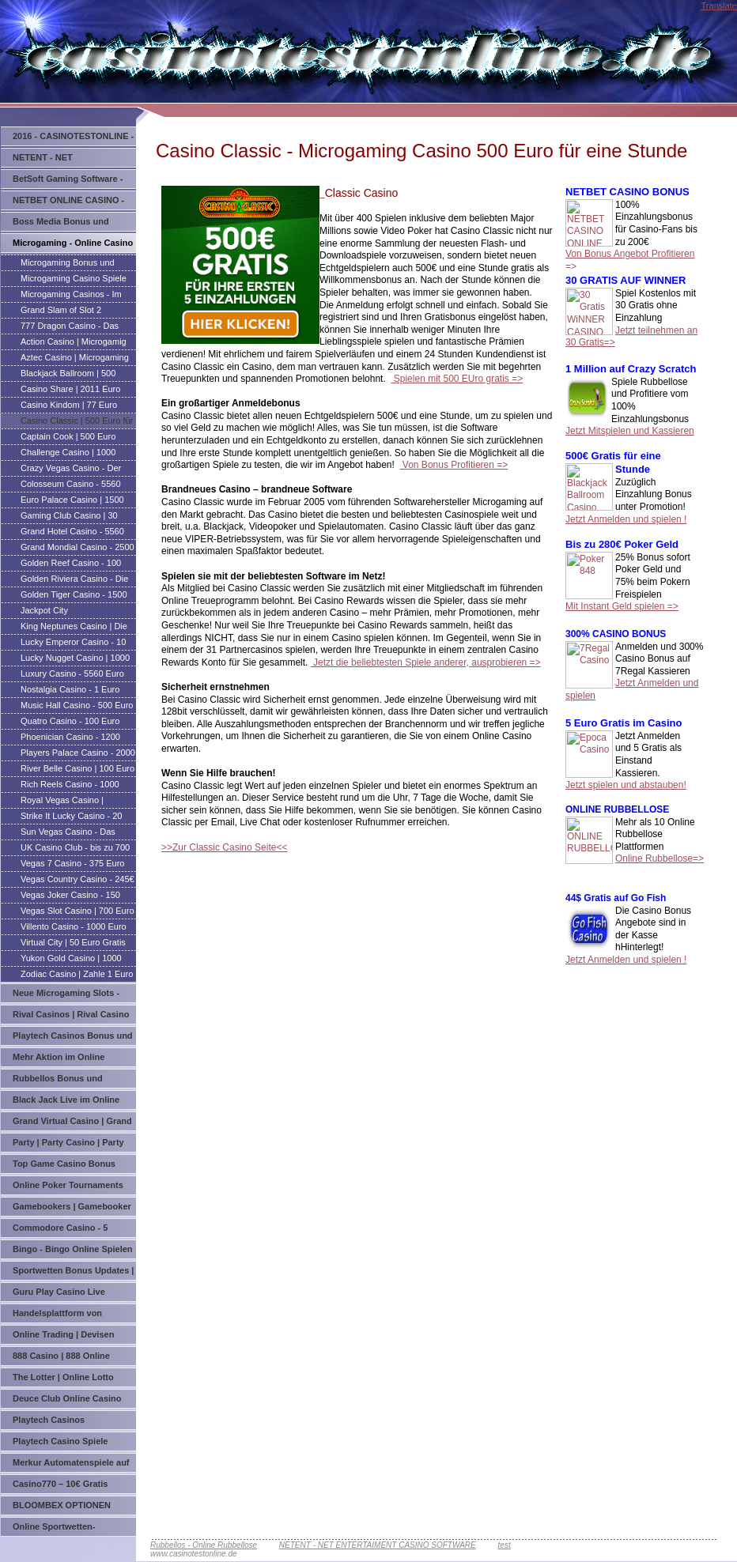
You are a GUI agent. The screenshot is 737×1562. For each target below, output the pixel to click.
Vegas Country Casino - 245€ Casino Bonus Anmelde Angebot (77, 880)
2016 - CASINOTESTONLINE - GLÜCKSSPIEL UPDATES (73, 138)
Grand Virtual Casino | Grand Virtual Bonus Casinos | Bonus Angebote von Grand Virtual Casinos (72, 1123)
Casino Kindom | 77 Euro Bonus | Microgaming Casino (76, 406)
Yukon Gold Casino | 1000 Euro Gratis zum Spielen (71, 959)
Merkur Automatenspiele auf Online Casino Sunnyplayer (71, 1465)
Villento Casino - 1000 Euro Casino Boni (74, 928)
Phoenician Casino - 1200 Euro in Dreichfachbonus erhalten (70, 738)
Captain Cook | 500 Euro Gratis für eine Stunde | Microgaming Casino (68, 438)
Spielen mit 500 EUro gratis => (457, 378)
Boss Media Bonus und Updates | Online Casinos (65, 224)
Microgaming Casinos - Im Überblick (71, 295)
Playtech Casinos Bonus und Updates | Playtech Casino (73, 1038)
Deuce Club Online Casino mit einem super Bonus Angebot (67, 1401)
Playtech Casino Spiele (60, 1441)
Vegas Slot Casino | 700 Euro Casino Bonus (77, 912)
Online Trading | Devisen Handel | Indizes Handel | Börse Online (64, 1337)
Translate (719, 5)
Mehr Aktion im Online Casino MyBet (58, 1059)
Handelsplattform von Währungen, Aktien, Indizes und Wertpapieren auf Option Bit (72, 1315)
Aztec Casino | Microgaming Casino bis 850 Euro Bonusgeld (75, 359)
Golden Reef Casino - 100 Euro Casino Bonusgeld (71, 564)
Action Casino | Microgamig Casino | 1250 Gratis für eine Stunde (76, 343)
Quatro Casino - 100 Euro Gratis (70, 722)
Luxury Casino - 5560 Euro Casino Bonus (72, 675)
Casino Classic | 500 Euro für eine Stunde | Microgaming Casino (77, 422)
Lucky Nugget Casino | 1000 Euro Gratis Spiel (75, 659)
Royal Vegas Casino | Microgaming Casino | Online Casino (76, 801)
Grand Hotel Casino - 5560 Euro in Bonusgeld (72, 532)
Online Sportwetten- (54, 1526)
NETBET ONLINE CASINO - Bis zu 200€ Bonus (68, 202)
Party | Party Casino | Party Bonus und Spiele (68, 1145)
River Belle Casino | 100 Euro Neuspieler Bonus (77, 770)
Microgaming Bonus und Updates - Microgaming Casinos (68, 264)
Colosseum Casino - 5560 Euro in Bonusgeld (71, 485)
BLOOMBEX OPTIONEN (62, 1505)
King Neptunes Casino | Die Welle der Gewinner (74, 627)
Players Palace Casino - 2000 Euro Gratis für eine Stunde (78, 754)
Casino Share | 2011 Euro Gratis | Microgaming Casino (75, 390)
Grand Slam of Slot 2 (61, 310)
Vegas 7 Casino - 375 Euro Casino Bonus (72, 864)
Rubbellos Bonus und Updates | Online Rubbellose (71, 1080)
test (504, 1545)
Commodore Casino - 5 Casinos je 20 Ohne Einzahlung (60, 1230)
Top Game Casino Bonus (64, 1163)
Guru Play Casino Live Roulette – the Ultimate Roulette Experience (60, 1294)
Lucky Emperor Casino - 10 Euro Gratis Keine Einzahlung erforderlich (77, 643)
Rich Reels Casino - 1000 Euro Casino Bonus (70, 785)
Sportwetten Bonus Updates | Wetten (73, 1273)
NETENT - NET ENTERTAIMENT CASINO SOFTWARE (377, 1545)
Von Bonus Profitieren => (454, 464)
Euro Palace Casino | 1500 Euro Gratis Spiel (72, 501)
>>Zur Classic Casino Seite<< (224, 847)
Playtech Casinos (49, 1419)
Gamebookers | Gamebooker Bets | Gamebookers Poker (72, 1209)
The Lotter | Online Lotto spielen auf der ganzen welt (69, 1379)
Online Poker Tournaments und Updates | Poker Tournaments (68, 1187)
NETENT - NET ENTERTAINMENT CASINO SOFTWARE (68, 160)
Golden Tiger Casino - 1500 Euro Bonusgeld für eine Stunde (74, 596)
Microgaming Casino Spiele (74, 278)
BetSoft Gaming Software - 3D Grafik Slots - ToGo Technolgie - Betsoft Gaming (71, 181)
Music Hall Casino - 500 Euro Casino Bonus (77, 706)
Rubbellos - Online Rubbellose (203, 1545)
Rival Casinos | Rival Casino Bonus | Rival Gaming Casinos (71, 1016)
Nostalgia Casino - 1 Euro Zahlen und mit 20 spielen (70, 691)
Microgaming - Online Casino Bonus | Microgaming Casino (73, 245)
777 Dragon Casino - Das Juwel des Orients (70, 327)
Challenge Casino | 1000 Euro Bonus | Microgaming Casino (72, 453)
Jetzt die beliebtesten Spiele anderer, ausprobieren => (426, 662)
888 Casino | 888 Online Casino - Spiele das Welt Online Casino (63, 1358)
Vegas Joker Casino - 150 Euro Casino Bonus (70, 896)
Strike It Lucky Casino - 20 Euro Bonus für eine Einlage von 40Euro (75, 817)
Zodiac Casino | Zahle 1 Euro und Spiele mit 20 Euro (77, 975)
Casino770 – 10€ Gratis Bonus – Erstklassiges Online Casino (74, 1486)
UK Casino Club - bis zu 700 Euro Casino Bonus (75, 849)
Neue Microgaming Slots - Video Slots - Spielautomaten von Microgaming (72, 995)
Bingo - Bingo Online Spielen (73, 1249)
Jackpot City (44, 610)
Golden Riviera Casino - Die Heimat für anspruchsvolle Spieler (74, 580)
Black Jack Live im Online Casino (66, 1102)
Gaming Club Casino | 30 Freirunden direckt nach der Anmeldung (74, 517)
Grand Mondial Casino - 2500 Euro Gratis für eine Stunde (77, 548)
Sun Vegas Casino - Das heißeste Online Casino (68, 833)
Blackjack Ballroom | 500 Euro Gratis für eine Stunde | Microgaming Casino (75, 374)
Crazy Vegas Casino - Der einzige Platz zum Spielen (71, 469)
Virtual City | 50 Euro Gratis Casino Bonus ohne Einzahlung (73, 944)
